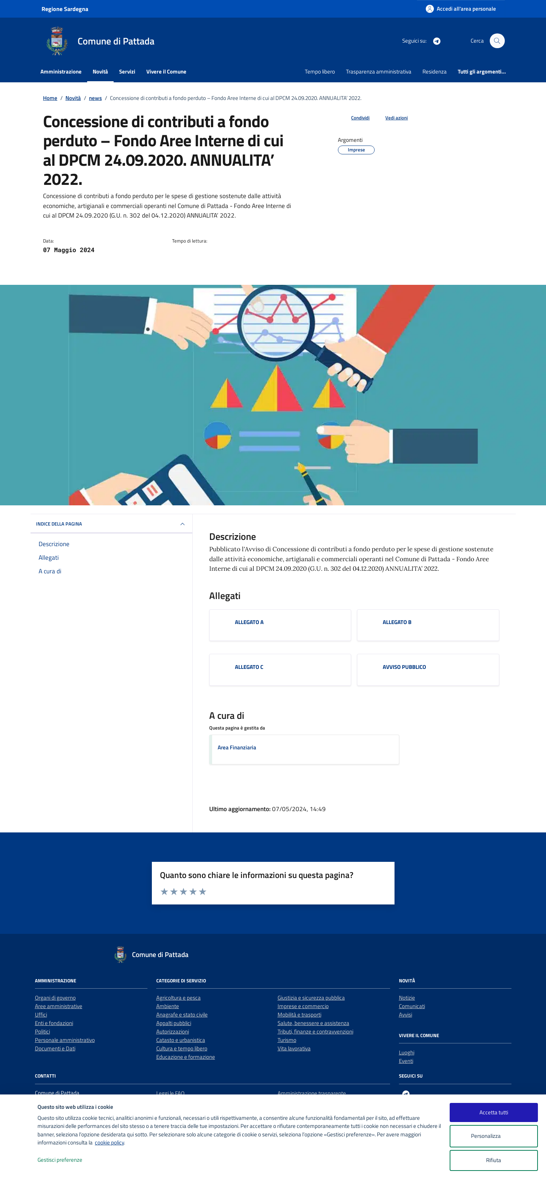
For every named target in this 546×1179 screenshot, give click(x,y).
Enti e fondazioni (54, 1023)
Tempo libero (320, 71)
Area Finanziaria (237, 747)
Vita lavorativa (294, 1048)
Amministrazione (61, 71)
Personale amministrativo (65, 1040)
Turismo (287, 1040)
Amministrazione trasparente (312, 1093)
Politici (42, 1031)
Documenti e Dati (55, 1048)
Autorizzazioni (172, 1031)
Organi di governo (55, 997)
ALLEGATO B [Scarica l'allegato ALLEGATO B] (397, 622)
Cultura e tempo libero (181, 1048)
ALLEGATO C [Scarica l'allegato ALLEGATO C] (249, 667)
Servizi (127, 71)
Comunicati (412, 1006)
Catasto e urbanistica (180, 1040)
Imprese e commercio (303, 1006)
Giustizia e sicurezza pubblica (311, 997)
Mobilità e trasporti (299, 1014)
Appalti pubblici (173, 1023)
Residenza (434, 71)
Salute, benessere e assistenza (313, 1023)
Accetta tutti (493, 1112)
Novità (100, 71)
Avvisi (405, 1014)
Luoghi (406, 1052)
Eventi (406, 1061)
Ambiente (167, 1006)
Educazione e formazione (185, 1057)
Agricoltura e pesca (178, 997)
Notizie (407, 997)
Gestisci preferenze (68, 1160)
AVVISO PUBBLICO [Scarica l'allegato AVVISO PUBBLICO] (404, 667)
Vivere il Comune (166, 71)
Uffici (41, 1014)
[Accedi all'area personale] (461, 8)
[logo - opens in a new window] (19, 1166)
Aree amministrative (58, 1006)
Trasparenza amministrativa (378, 71)
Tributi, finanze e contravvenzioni (315, 1031)
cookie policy (109, 1142)
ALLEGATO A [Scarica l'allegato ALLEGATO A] (249, 622)
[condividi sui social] (354, 118)
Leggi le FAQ (170, 1093)
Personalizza (493, 1136)
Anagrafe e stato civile (182, 1014)
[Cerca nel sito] (497, 40)
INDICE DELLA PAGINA (111, 524)
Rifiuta (493, 1160)
